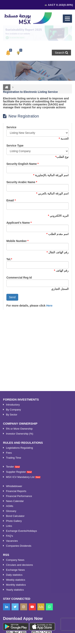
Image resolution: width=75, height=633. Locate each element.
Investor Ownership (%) (19, 530)
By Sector (11, 511)
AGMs (9, 603)
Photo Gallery (14, 618)
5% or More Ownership (19, 525)
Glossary (11, 608)
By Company (13, 506)
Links (9, 623)
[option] (37, 33)
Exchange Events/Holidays (21, 628)
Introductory (13, 501)
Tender (13, 563)
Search (61, 52)
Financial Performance (19, 593)
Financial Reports (16, 588)
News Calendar (15, 598)
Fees (9, 550)
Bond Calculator (15, 613)
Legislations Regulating (19, 545)
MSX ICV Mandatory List (23, 574)
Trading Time (13, 554)
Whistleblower (14, 583)
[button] (8, 52)
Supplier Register (19, 569)
